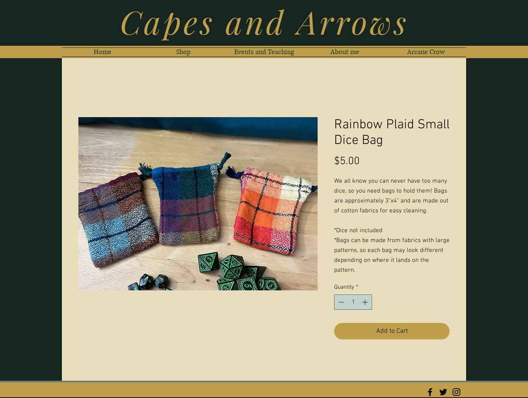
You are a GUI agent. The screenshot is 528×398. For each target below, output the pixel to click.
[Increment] (366, 302)
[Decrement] (340, 302)
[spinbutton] (353, 302)
